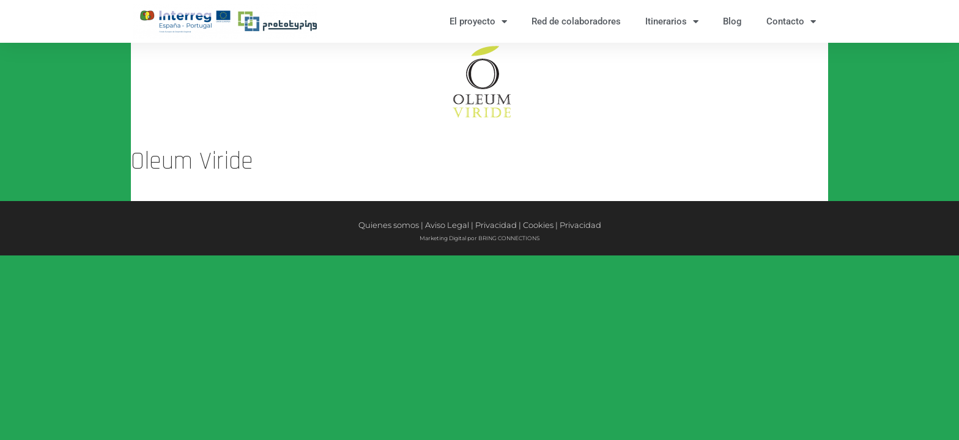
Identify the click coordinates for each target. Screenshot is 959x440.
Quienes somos (388, 225)
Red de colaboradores (576, 21)
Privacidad (496, 225)
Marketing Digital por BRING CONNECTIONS (479, 238)
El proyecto (478, 21)
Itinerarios (671, 21)
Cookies (538, 225)
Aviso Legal (447, 225)
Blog (732, 21)
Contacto (791, 21)
